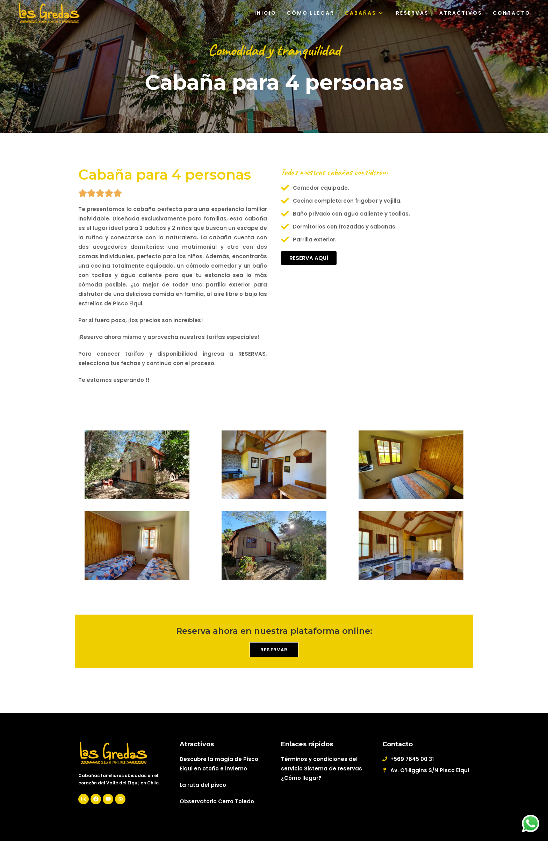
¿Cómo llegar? (301, 778)
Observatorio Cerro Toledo (217, 801)
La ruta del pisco (203, 785)
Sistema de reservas (333, 768)
